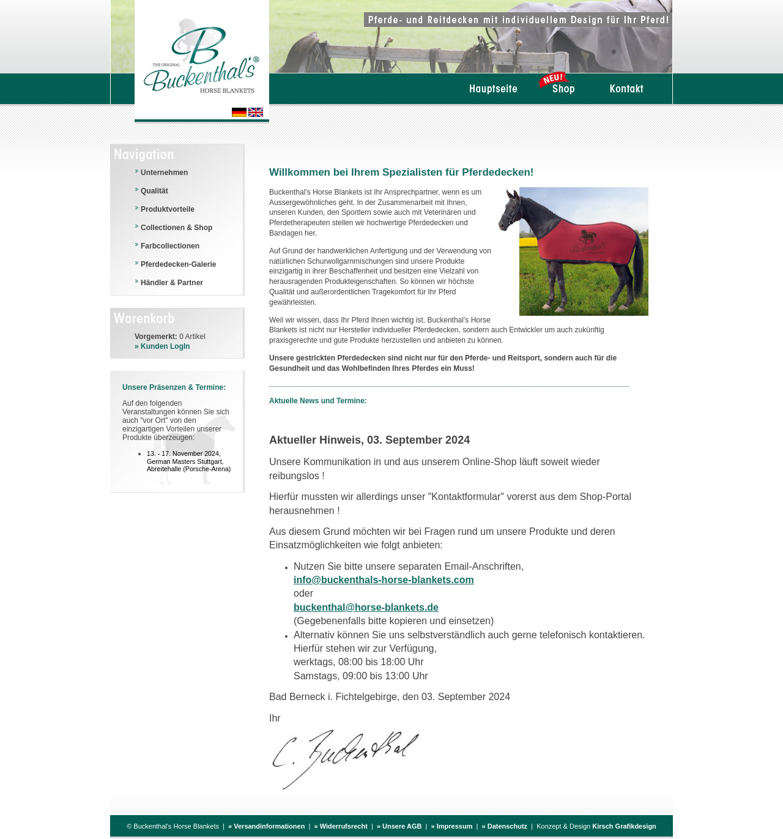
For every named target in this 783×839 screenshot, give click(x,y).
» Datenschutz (505, 826)
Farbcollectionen (170, 246)
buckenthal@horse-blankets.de (366, 607)
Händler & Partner (172, 282)
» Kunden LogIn (162, 346)
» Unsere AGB (399, 826)
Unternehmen (164, 172)
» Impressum (452, 826)
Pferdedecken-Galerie (178, 264)
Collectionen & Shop (176, 227)
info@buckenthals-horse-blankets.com (384, 580)
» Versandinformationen (266, 826)
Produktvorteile (168, 209)
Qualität (154, 191)
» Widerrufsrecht (340, 826)
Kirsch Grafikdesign (624, 826)
